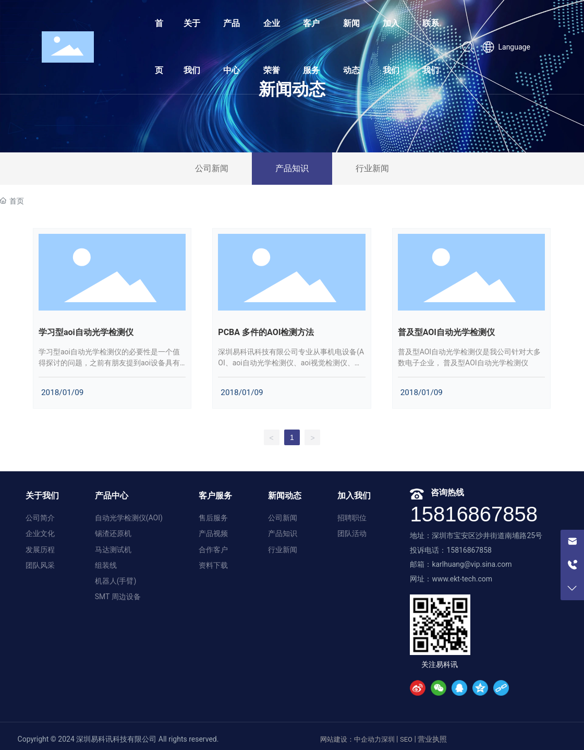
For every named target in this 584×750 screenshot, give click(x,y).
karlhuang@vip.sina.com (472, 564)
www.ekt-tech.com (462, 579)
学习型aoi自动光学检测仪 (86, 332)
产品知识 (292, 168)
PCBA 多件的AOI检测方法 (266, 332)
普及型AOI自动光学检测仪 (446, 332)
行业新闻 (372, 168)
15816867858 (474, 514)
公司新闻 (211, 168)
